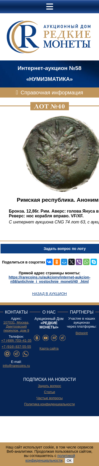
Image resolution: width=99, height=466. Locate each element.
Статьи (49, 392)
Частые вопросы (49, 398)
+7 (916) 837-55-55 (16, 347)
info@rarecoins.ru (16, 366)
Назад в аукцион (49, 294)
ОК (69, 461)
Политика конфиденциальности (49, 404)
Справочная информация (52, 92)
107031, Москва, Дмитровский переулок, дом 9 (16, 326)
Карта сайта (48, 348)
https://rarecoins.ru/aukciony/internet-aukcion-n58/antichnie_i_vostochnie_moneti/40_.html (50, 279)
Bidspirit (82, 333)
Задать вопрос (49, 386)
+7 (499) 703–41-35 (16, 340)
